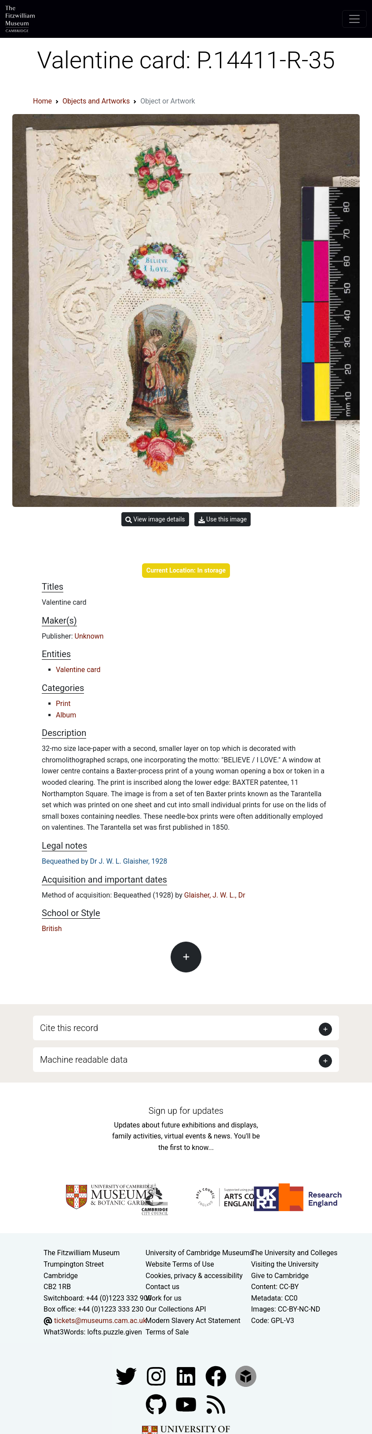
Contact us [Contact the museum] (162, 1286)
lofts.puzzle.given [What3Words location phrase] (114, 1332)
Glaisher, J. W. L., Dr (214, 895)
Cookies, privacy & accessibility (194, 1275)
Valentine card (78, 669)
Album (66, 715)
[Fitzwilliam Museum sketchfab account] (246, 1375)
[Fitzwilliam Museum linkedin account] (217, 1375)
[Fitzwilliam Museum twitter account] (127, 1375)
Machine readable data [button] (84, 1059)
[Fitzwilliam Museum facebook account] (187, 1375)
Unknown (89, 636)
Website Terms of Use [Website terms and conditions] (180, 1264)
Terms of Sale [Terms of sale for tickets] (167, 1332)
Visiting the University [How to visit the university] (284, 1264)
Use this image (222, 519)
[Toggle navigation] (354, 19)
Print (63, 703)
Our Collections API (176, 1309)
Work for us (164, 1298)
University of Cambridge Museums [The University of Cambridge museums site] (199, 1253)
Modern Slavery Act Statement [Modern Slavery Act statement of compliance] (193, 1320)
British (52, 928)
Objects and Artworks (96, 101)
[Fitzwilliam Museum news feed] (216, 1404)
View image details (155, 519)
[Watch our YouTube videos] (187, 1404)
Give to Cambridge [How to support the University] (280, 1275)
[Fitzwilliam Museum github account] (157, 1404)
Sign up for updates (186, 1110)
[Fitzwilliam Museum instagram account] (157, 1375)
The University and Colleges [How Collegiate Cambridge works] (294, 1253)
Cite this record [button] (69, 1028)
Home (42, 101)
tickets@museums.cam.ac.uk (100, 1320)
